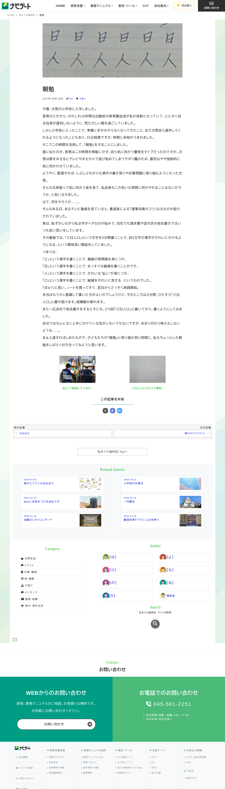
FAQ (187, 750)
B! (119, 410)
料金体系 (52, 750)
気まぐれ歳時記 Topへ (112, 452)
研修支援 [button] (77, 5)
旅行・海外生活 (32, 606)
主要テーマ (158, 738)
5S (152, 750)
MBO (153, 755)
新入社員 (155, 761)
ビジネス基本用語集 (195, 745)
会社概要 (23, 743)
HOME (60, 5)
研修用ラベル (123, 761)
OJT (146, 5)
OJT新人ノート (124, 750)
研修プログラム (56, 745)
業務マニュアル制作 (95, 738)
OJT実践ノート (124, 745)
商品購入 (184, 5)
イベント (27, 565)
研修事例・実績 (55, 755)
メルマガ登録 (25, 750)
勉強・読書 (29, 599)
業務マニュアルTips (92, 745)
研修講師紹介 (55, 761)
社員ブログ (190, 766)
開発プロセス (89, 750)
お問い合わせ (211, 5)
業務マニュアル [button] (100, 5)
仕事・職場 (28, 572)
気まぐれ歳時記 (27, 15)
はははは (24, 433)
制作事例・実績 (90, 755)
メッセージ (29, 593)
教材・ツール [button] (126, 5)
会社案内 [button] (160, 5)
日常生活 (28, 559)
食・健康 (27, 579)
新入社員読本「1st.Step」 (129, 755)
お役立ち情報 (194, 738)
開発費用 (87, 761)
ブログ (190, 759)
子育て (83, 98)
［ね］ (71, 98)
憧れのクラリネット (194, 433)
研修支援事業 (57, 738)
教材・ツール (125, 738)
